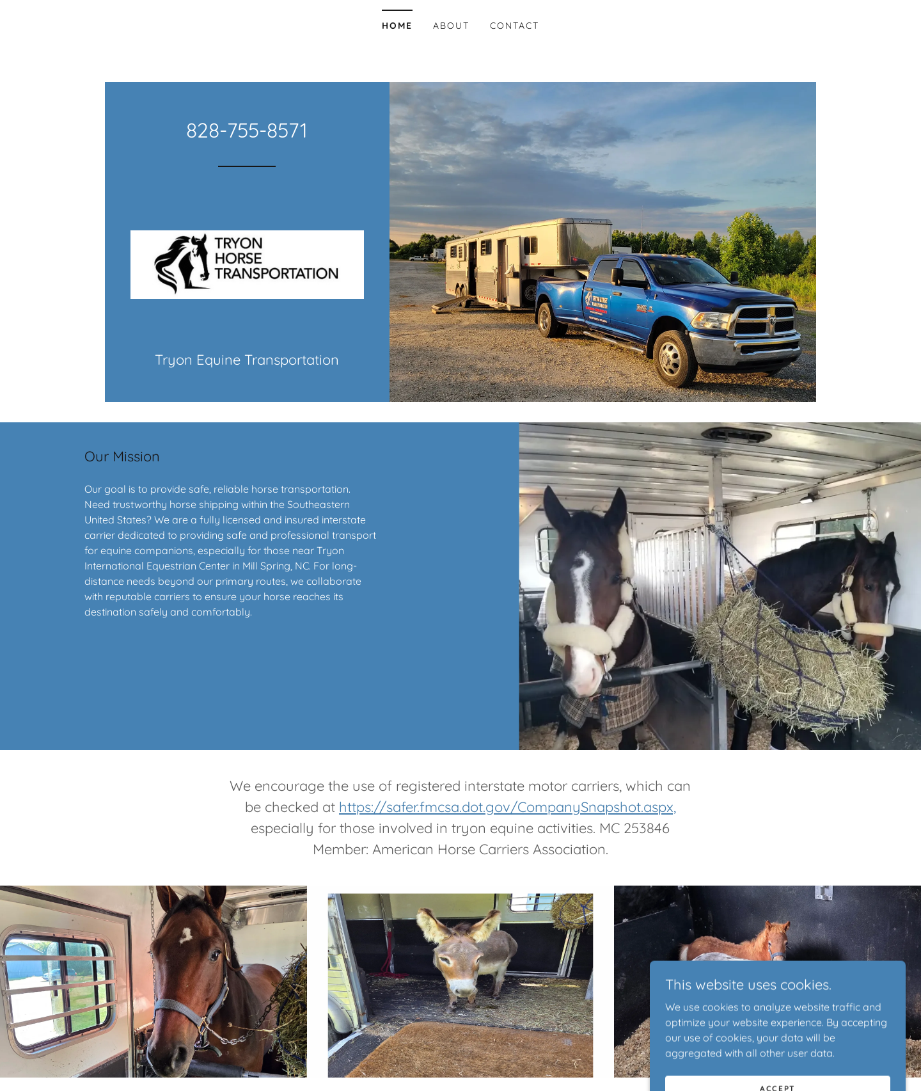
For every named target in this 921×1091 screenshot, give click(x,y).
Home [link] (397, 25)
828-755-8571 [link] (247, 130)
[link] (247, 263)
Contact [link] (514, 25)
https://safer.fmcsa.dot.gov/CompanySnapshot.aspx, (507, 807)
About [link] (451, 25)
